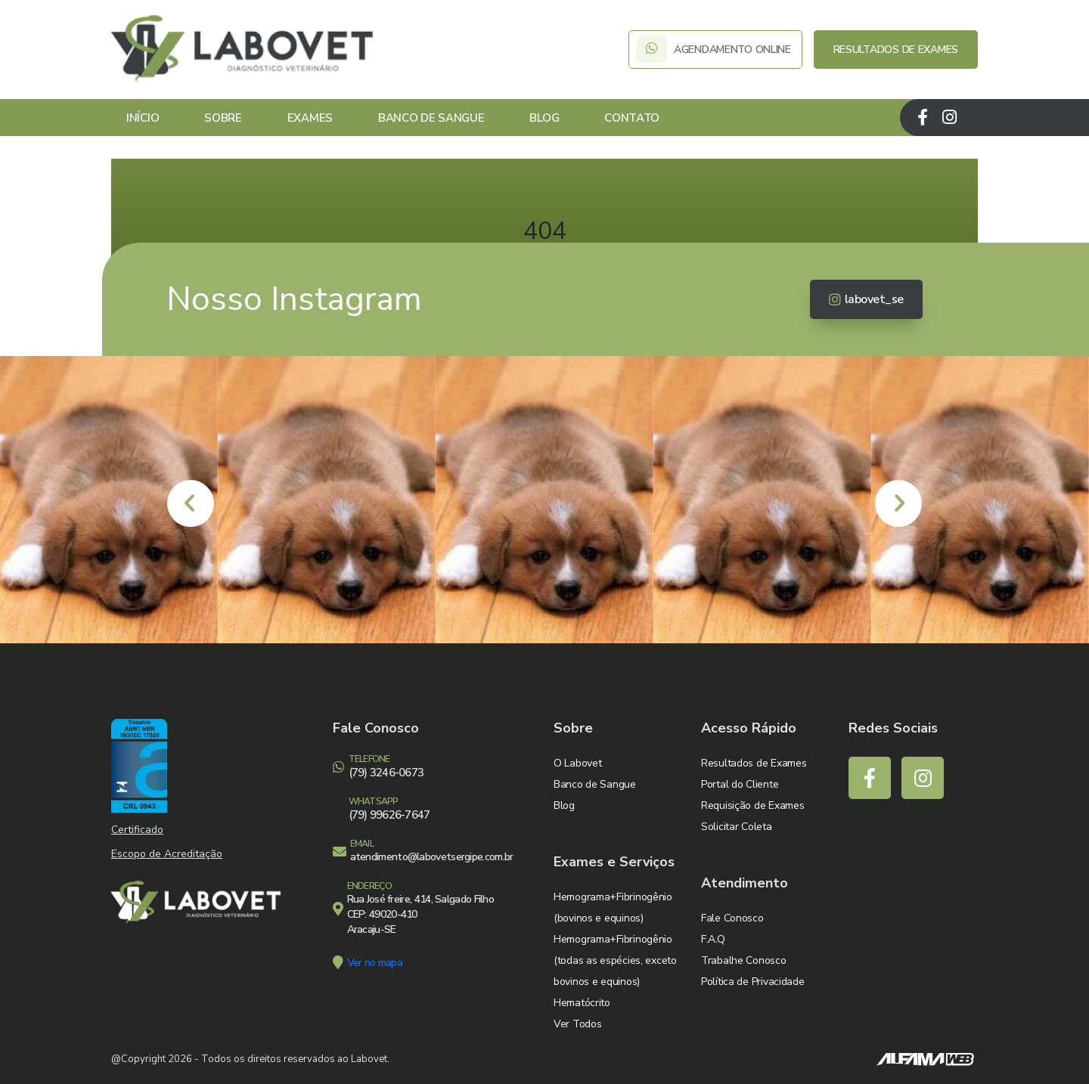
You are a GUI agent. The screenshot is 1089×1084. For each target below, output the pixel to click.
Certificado (137, 829)
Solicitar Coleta (736, 826)
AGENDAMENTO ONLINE (715, 49)
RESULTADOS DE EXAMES (895, 49)
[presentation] (190, 503)
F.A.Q (713, 939)
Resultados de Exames (753, 763)
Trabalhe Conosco (743, 960)
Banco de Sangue (431, 117)
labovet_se (866, 299)
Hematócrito (582, 1003)
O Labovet (577, 763)
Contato (631, 117)
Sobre (223, 117)
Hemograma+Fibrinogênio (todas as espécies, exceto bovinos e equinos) (615, 960)
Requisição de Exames (752, 805)
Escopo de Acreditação (166, 854)
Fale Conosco (732, 918)
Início (142, 117)
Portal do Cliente (739, 784)
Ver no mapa (374, 962)
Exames (310, 117)
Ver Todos (577, 1024)
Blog (544, 117)
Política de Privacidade (753, 981)
